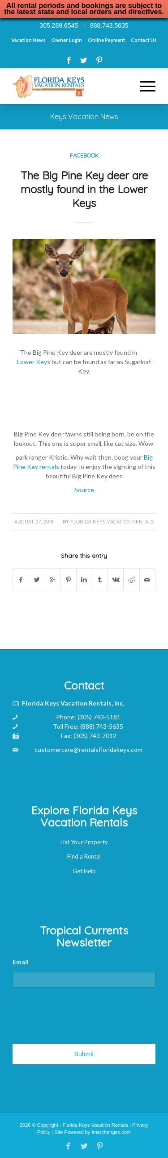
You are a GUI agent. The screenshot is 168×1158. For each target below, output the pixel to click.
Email (21, 962)
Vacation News (28, 40)
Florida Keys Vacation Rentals (112, 522)
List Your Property (84, 842)
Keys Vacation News (84, 116)
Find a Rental (84, 856)
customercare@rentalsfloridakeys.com (88, 749)
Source (84, 490)
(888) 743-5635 (101, 726)
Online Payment (106, 40)
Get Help (84, 871)
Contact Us (144, 40)
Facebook (84, 155)
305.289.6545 (58, 25)
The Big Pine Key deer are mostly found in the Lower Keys (84, 189)
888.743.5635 (109, 25)
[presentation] (81, 1012)
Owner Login (67, 40)
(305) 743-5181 (99, 717)
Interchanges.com (111, 1132)
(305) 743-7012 (94, 735)
